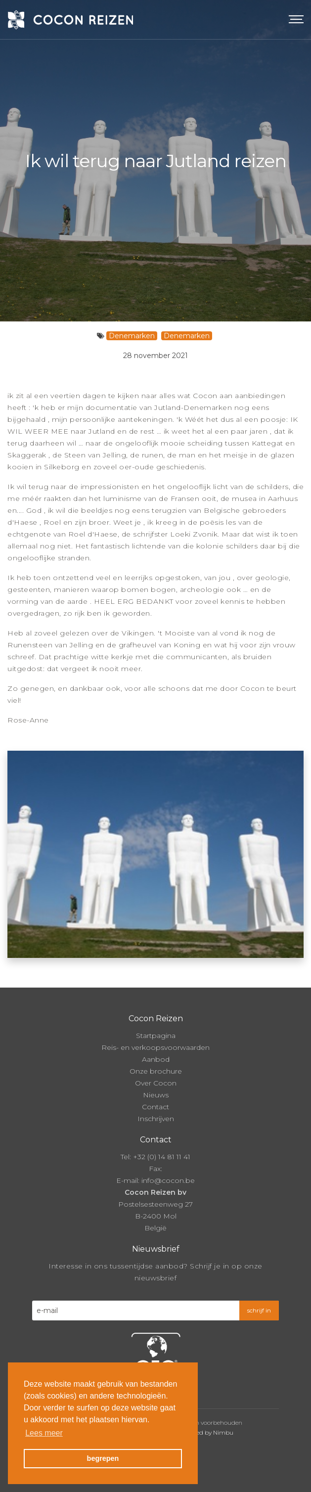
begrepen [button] (103, 1458)
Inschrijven (155, 1118)
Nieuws (156, 1094)
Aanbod (156, 1059)
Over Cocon (156, 1083)
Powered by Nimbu (205, 1432)
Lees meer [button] (44, 1433)
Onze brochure (156, 1071)
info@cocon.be (168, 1180)
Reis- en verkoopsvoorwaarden (155, 1047)
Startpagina (156, 1035)
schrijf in (259, 1310)
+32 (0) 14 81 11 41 (161, 1156)
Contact (155, 1106)
